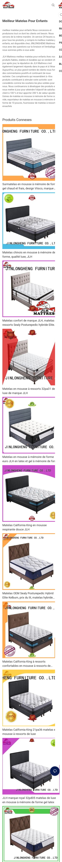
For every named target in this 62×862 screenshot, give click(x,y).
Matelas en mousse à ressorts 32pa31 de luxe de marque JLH (28, 391)
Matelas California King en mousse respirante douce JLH (24, 527)
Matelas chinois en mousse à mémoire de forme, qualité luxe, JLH (28, 254)
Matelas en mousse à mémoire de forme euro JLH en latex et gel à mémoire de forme (30, 459)
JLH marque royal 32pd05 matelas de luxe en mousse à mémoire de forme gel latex (29, 800)
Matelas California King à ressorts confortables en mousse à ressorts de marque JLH (26, 664)
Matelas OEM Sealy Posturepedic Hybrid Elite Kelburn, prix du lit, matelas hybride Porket (27, 596)
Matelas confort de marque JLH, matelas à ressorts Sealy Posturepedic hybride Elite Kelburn (29, 323)
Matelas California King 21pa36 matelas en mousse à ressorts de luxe (29, 732)
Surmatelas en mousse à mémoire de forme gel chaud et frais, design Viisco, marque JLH (30, 186)
